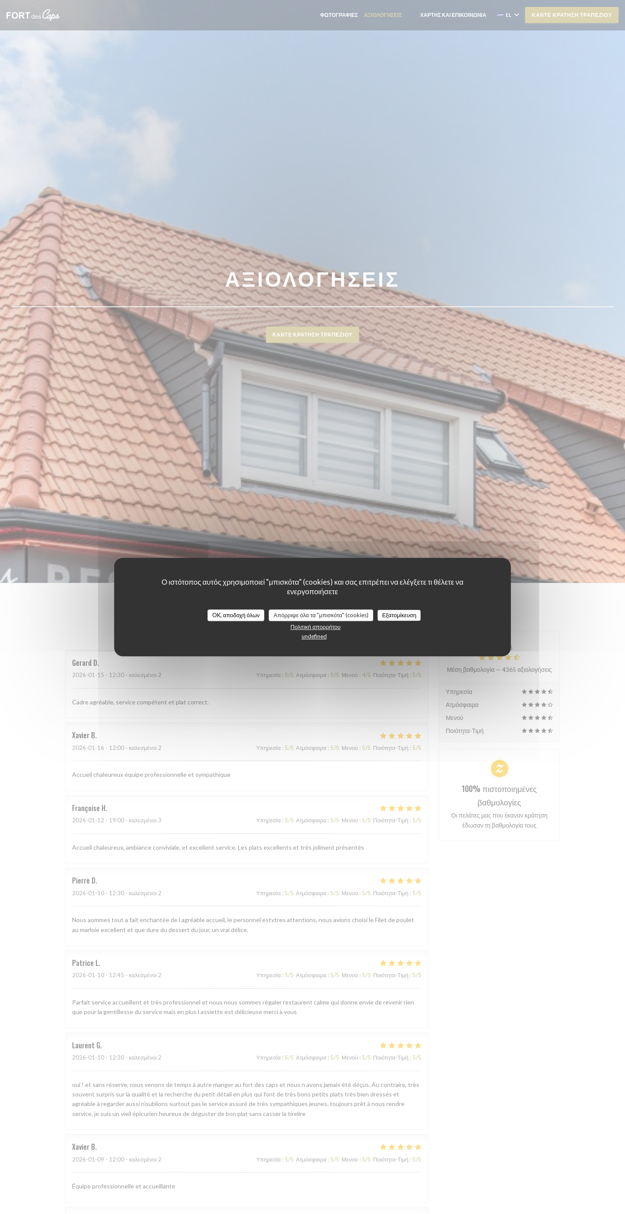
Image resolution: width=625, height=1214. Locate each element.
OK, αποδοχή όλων (236, 615)
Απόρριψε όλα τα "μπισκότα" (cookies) (320, 615)
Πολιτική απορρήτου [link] (315, 626)
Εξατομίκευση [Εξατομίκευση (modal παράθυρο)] (399, 615)
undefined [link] (314, 636)
